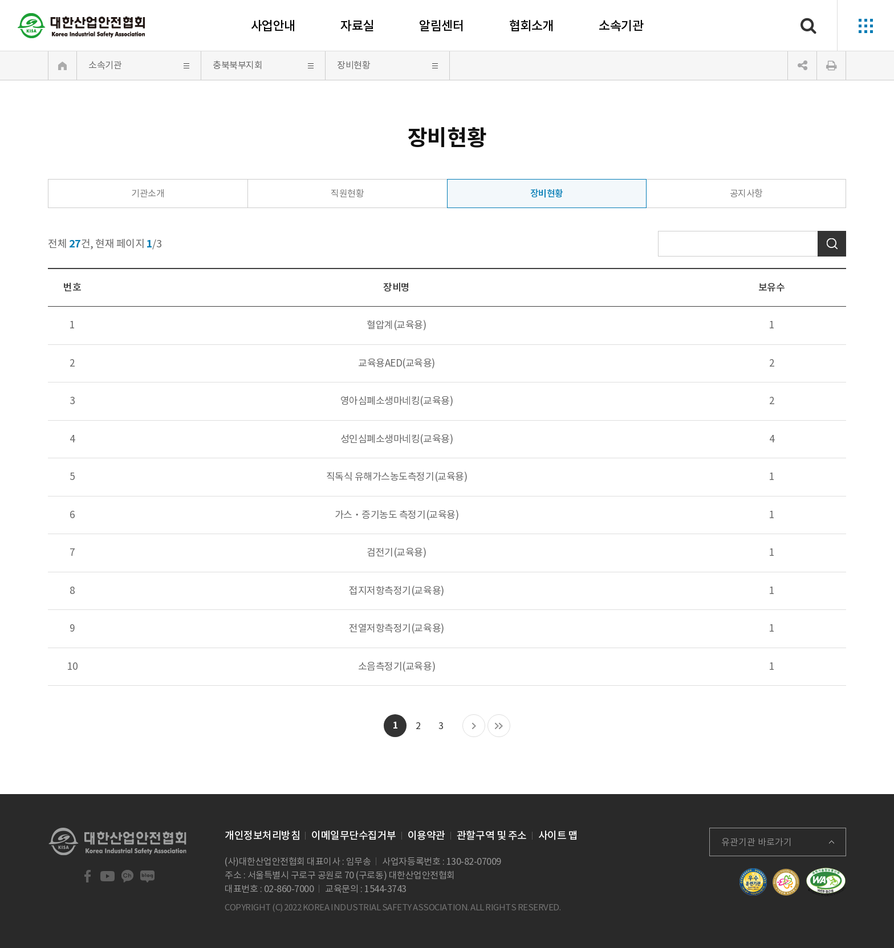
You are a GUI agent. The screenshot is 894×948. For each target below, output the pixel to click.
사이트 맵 (558, 835)
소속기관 (621, 26)
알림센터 (441, 26)
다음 (474, 726)
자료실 (357, 26)
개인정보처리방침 (262, 835)
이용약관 (426, 835)
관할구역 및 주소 (492, 835)
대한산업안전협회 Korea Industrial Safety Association (81, 26)
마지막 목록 (499, 726)
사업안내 (273, 26)
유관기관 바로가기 (756, 842)
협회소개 (531, 26)
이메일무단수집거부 (353, 835)
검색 (832, 244)
